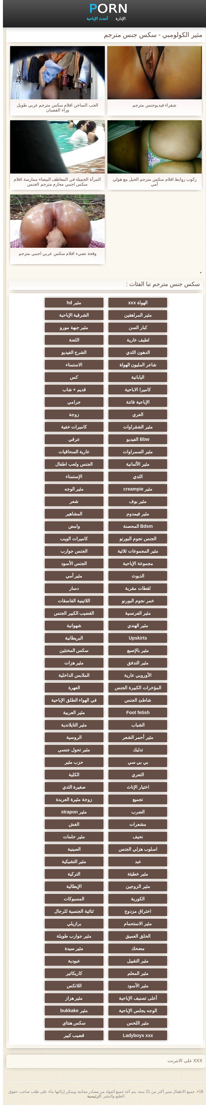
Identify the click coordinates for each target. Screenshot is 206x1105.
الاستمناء (71, 364)
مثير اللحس (135, 1023)
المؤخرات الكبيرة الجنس (135, 687)
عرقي (71, 439)
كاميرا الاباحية (135, 389)
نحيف (135, 836)
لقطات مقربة (135, 588)
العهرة (71, 687)
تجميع (135, 799)
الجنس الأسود (71, 563)
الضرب (135, 811)
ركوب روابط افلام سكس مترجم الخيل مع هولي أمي (152, 182)
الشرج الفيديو (71, 352)
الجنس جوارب (71, 551)
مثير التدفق (135, 662)
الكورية (135, 898)
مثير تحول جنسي (71, 749)
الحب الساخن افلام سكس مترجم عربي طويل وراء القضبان (54, 107)
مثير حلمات (71, 836)
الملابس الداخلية (71, 675)
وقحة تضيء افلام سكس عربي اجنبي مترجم (54, 253)
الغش (71, 824)
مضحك (135, 948)
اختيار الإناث (135, 787)
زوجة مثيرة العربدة (71, 799)
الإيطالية (71, 886)
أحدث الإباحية (94, 18)
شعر (71, 501)
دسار (71, 588)
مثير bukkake (71, 1010)
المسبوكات (71, 898)
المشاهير (71, 513)
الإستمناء (71, 476)
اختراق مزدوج (134, 911)
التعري (135, 774)
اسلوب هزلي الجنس (135, 849)
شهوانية (71, 625)
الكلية (71, 774)
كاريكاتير (71, 973)
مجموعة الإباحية (135, 563)
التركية (71, 874)
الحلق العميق (135, 936)
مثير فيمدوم (134, 513)
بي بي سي (135, 762)
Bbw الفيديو (134, 439)
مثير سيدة (71, 948)
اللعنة (71, 340)
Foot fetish (135, 712)
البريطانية (71, 638)
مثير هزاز (71, 998)
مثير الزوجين (135, 886)
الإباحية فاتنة (135, 402)
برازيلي (71, 923)
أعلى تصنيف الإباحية (135, 998)
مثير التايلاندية (71, 725)
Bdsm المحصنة (135, 526)
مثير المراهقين (135, 315)
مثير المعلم (135, 973)
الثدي (135, 476)
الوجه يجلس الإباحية (135, 1010)
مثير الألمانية (135, 464)
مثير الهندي (134, 625)
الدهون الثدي (135, 352)
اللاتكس (71, 985)
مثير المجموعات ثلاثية (135, 551)
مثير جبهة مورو (71, 327)
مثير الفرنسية (135, 613)
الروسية (71, 737)
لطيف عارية (135, 340)
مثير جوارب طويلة (71, 936)
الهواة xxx (135, 302)
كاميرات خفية (71, 426)
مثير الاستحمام (135, 923)
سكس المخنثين (71, 650)
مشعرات (134, 824)
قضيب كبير (71, 1035)
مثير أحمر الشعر (135, 737)
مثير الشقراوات (135, 426)
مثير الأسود (135, 985)
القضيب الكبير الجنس (71, 613)
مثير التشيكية (71, 861)
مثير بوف (135, 501)
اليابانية (134, 377)
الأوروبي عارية (135, 675)
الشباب (135, 725)
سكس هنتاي (71, 1023)
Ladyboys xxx (135, 1035)
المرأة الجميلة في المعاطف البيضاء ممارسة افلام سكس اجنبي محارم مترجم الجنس (54, 182)
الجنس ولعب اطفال (71, 464)
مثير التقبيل (135, 960)
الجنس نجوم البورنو (135, 538)
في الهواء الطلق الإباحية (71, 700)
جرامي (71, 402)
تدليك (135, 749)
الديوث (135, 575)
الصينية (71, 849)
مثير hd (71, 302)
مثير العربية (71, 712)
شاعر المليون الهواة (135, 364)
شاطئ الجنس (134, 700)
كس (71, 377)
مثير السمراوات (135, 451)
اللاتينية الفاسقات (71, 600)
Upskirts (135, 638)
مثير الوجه (71, 489)
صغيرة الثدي (71, 787)
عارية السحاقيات (71, 451)
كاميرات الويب (71, 538)
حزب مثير (71, 762)
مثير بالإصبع (135, 650)
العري (134, 414)
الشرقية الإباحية (71, 315)
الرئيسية (91, 1096)
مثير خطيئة (134, 874)
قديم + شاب (71, 389)
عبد (135, 861)
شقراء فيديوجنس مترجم (151, 105)
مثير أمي (71, 575)
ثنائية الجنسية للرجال (71, 911)
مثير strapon (71, 811)
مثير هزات (71, 662)
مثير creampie (135, 489)
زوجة (71, 414)
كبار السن (135, 327)
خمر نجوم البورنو (135, 600)
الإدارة (117, 18)
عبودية (71, 960)
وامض (71, 526)
